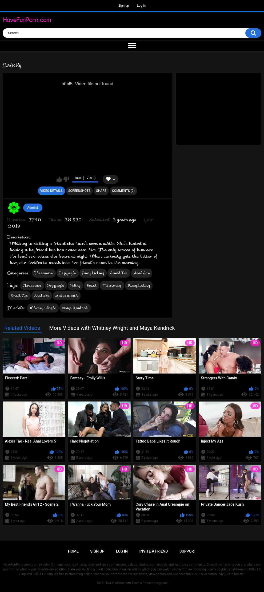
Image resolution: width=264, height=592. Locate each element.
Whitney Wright (43, 307)
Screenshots (79, 191)
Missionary (112, 285)
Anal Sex (141, 272)
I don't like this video (66, 179)
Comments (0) (123, 191)
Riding (75, 285)
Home (73, 551)
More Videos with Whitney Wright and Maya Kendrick (112, 328)
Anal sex (41, 295)
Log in (141, 5)
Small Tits (118, 272)
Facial (91, 285)
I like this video (59, 179)
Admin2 (32, 207)
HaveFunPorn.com (118, 583)
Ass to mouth (66, 295)
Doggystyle (67, 272)
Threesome (44, 272)
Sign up (123, 5)
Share (101, 191)
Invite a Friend (153, 551)
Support (187, 551)
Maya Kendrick (75, 307)
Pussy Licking (93, 272)
